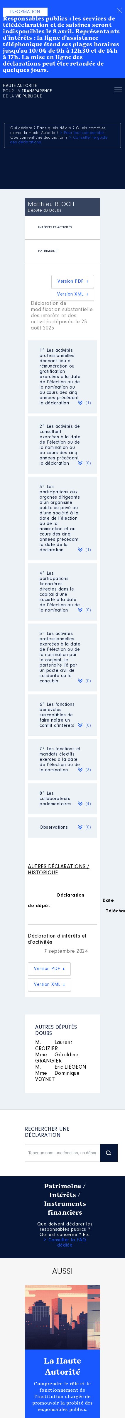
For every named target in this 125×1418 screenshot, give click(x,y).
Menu (118, 91)
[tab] (62, 228)
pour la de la (27, 91)
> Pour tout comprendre (82, 133)
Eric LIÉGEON (61, 1067)
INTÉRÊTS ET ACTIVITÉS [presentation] (55, 227)
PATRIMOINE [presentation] (47, 251)
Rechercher (105, 90)
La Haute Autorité (62, 1366)
